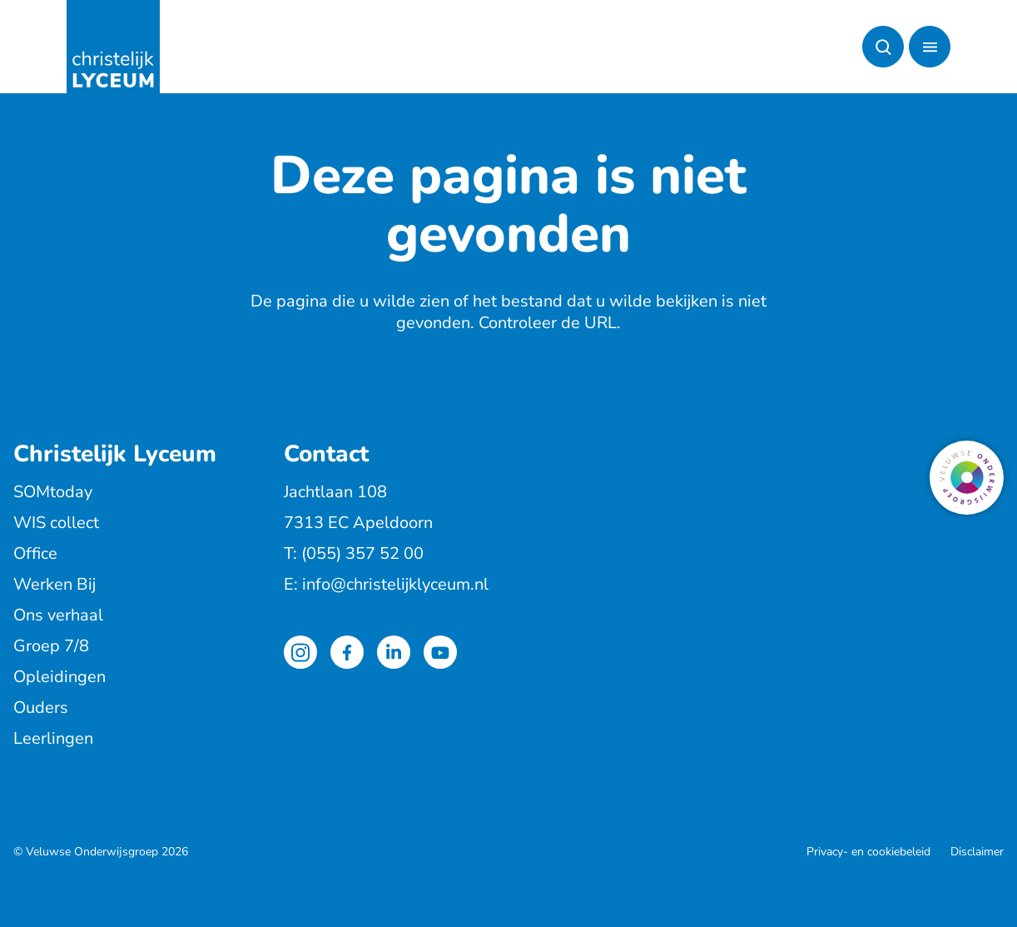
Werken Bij (54, 584)
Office (35, 553)
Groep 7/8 (51, 646)
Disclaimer (977, 852)
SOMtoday (52, 492)
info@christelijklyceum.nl (395, 584)
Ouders (40, 707)
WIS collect (56, 522)
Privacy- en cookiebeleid (868, 852)
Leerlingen (53, 738)
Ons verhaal (58, 615)
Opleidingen (59, 676)
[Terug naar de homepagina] (113, 46)
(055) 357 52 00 (362, 553)
